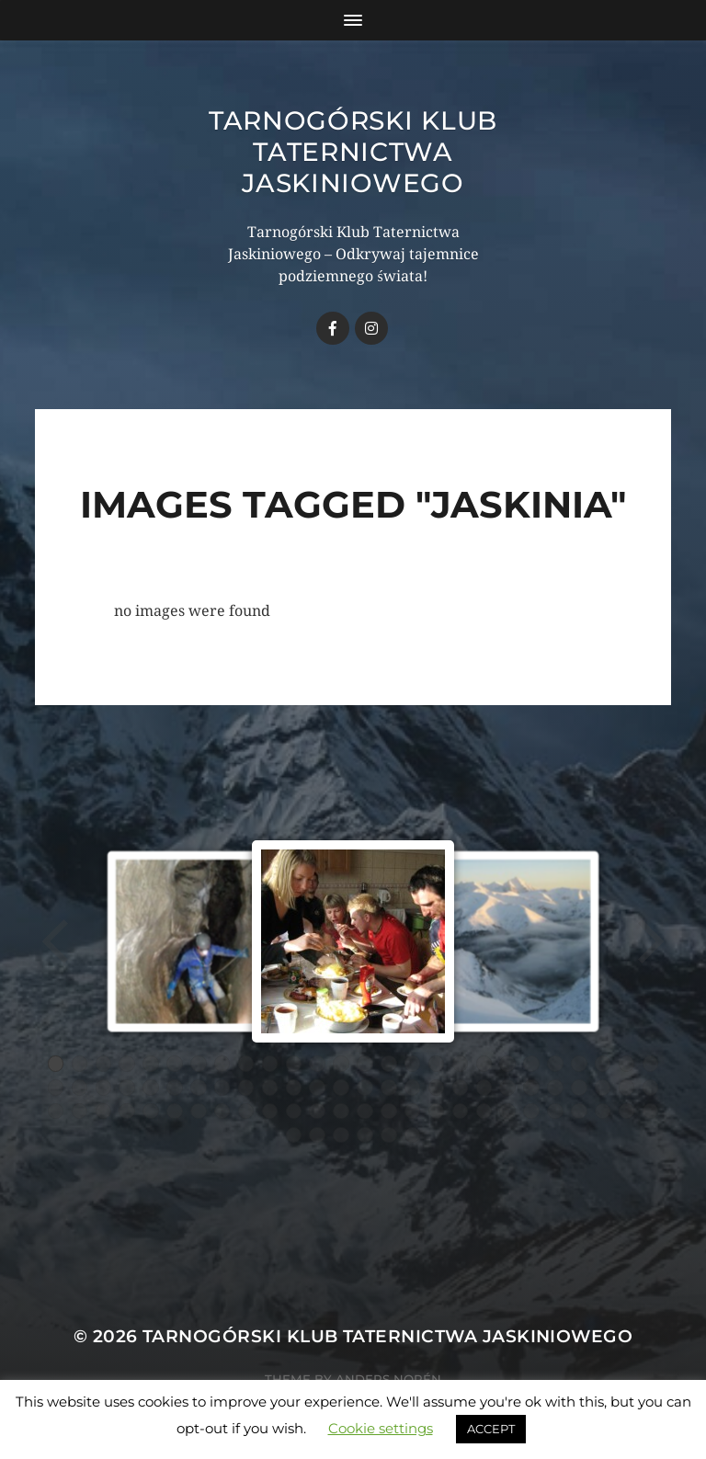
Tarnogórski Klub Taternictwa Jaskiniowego (353, 152)
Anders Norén (388, 1379)
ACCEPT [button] (491, 1428)
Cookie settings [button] (380, 1428)
